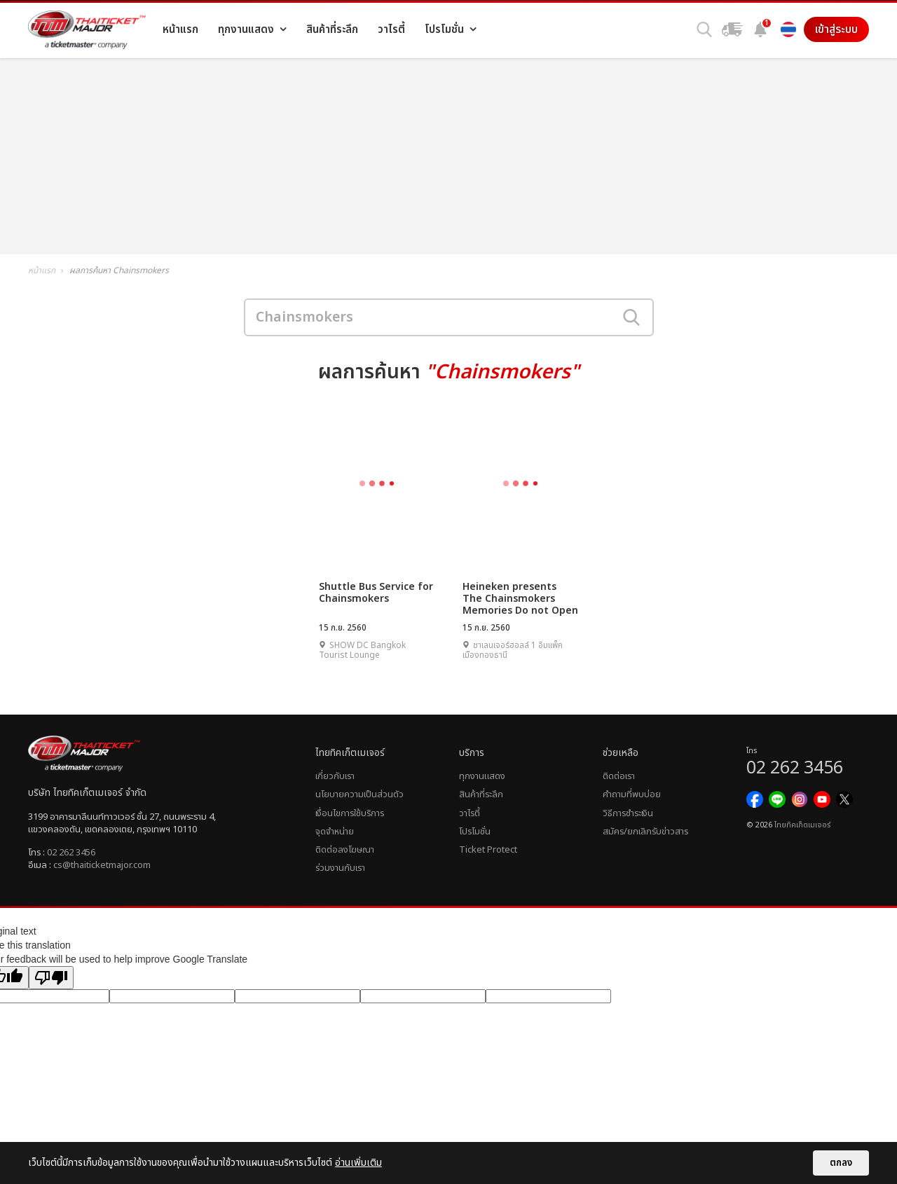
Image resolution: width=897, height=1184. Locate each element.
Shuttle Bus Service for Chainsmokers (376, 593)
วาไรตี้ (469, 813)
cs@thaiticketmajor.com (102, 865)
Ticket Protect (488, 850)
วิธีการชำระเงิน (628, 813)
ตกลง (841, 1163)
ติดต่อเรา (619, 776)
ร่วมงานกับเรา (340, 868)
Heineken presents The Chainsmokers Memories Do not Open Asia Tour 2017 (520, 598)
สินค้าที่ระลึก (481, 794)
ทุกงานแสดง (482, 776)
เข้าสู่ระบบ (836, 29)
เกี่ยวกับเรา (335, 776)
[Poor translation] (51, 977)
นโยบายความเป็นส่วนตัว (359, 794)
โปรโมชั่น (475, 832)
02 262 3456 (71, 853)
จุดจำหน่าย (334, 832)
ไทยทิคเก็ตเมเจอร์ (802, 825)
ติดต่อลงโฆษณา (344, 850)
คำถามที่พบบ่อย (632, 794)
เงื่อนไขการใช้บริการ (349, 813)
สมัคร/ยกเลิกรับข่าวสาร (645, 832)
